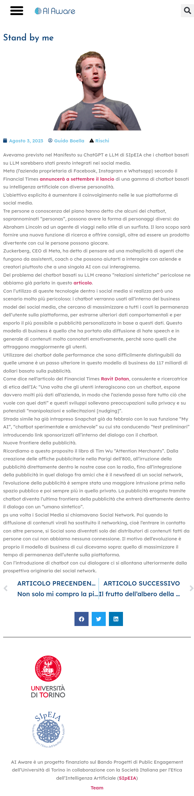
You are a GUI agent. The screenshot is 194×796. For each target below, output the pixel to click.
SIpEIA (127, 778)
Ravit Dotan (115, 379)
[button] (17, 10)
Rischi (102, 141)
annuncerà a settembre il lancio (77, 179)
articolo (83, 283)
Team (97, 788)
